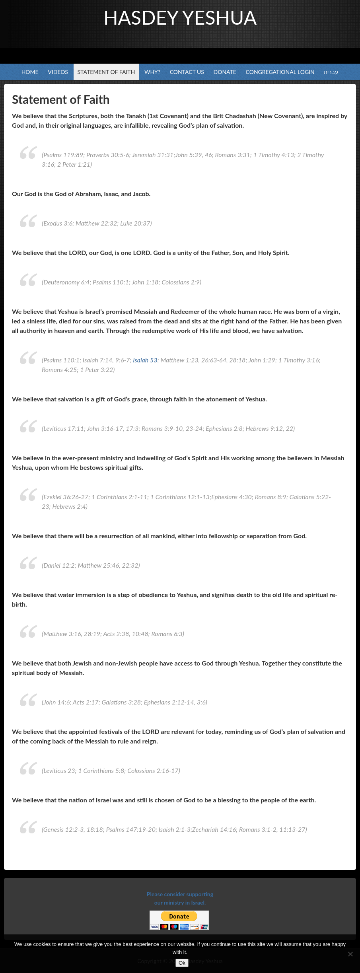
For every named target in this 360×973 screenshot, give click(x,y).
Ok (182, 963)
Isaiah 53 (145, 360)
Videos (58, 71)
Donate (225, 71)
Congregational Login (280, 71)
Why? (152, 71)
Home (30, 71)
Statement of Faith (106, 71)
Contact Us (187, 71)
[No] (350, 954)
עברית (331, 71)
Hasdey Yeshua (180, 17)
